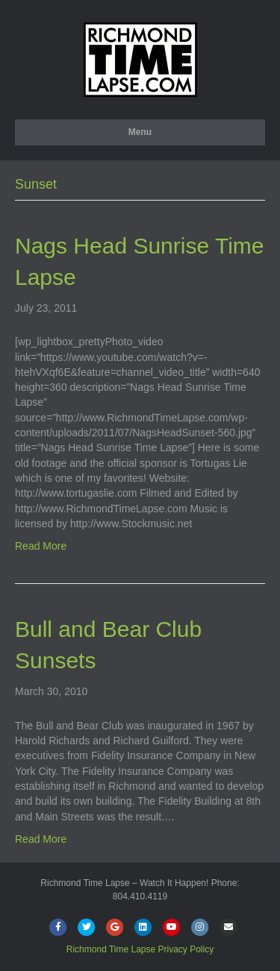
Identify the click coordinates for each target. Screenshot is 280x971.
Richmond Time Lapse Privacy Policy (140, 949)
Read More (40, 546)
